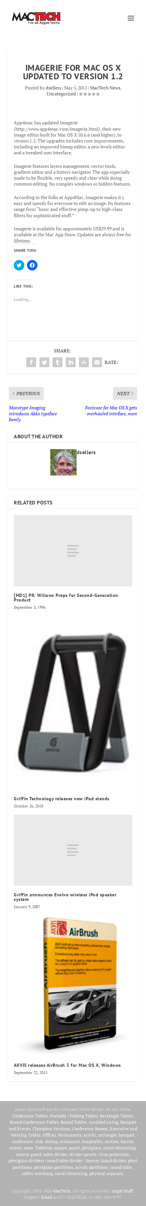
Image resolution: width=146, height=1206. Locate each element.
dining (51, 1141)
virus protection (114, 1154)
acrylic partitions (91, 1167)
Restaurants (70, 1135)
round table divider (65, 1161)
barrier (127, 1141)
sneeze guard (28, 1154)
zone (28, 1148)
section (112, 1141)
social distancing (119, 1148)
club (39, 1141)
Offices (49, 1135)
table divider (55, 1154)
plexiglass (91, 1148)
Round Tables (74, 1122)
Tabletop (43, 1148)
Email (46, 1197)
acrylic (90, 1135)
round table (121, 1167)
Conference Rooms (90, 1129)
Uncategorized (61, 93)
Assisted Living (103, 1122)
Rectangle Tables (116, 1116)
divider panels (83, 1154)
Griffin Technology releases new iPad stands (62, 799)
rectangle (107, 1135)
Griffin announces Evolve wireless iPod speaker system (65, 897)
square (60, 1148)
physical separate (106, 1173)
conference (22, 1141)
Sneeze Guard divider (105, 1161)
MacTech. (62, 1191)
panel (74, 1148)
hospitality (92, 1141)
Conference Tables (30, 1116)
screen (15, 1148)
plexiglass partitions (53, 1167)
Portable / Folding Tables (74, 1116)
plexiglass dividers (26, 1161)
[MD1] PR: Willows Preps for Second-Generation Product (66, 597)
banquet (126, 1135)
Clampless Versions (51, 1129)
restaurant (70, 1141)
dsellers (53, 88)
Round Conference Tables (34, 1122)
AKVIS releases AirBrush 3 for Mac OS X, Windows (67, 1065)
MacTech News (105, 88)
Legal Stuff (122, 1191)
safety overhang (37, 1173)
